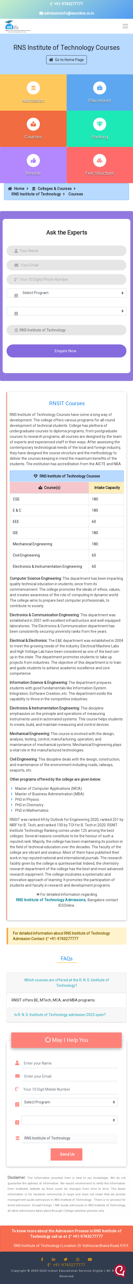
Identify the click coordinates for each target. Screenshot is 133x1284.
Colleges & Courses (52, 189)
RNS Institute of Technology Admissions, (51, 900)
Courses (33, 137)
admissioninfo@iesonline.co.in (66, 13)
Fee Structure (100, 173)
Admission (33, 100)
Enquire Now (65, 351)
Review (33, 173)
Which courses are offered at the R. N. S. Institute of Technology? (66, 983)
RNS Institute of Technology (36, 194)
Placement (99, 100)
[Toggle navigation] (125, 26)
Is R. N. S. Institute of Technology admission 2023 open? (60, 1015)
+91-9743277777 (66, 4)
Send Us (66, 1154)
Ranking (100, 137)
